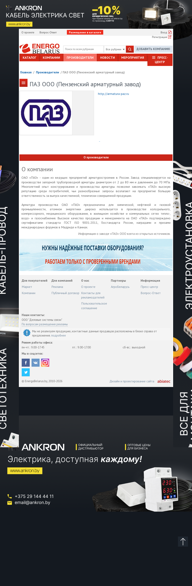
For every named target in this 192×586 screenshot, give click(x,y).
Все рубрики (115, 49)
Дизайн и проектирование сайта (131, 381)
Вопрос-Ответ (48, 32)
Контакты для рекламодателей (92, 295)
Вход (164, 32)
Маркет (27, 287)
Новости (107, 57)
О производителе (96, 157)
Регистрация (159, 37)
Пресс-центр (161, 59)
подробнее (58, 335)
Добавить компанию (153, 49)
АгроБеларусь (120, 287)
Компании (51, 57)
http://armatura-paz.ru (113, 94)
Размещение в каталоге (85, 32)
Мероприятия (132, 57)
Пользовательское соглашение (94, 305)
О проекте (27, 32)
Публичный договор (65, 293)
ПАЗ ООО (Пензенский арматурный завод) (94, 72)
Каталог (29, 57)
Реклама (57, 287)
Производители (80, 57)
